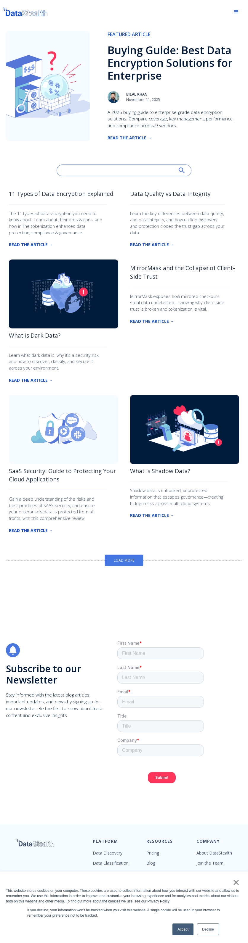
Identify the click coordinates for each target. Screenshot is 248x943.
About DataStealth (214, 853)
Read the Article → (130, 138)
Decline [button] (208, 929)
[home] (25, 11)
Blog (150, 863)
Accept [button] (182, 929)
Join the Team (209, 863)
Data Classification (111, 863)
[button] (236, 12)
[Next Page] (124, 560)
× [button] (236, 882)
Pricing (152, 853)
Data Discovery (107, 853)
